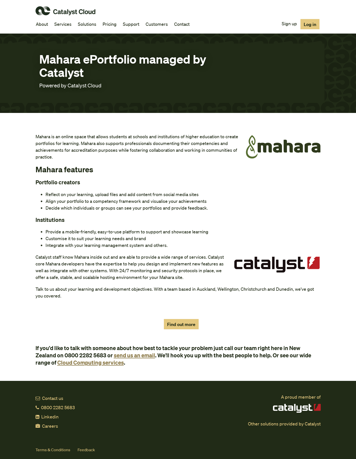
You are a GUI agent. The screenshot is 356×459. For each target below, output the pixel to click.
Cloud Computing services (90, 362)
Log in (310, 24)
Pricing (110, 24)
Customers (157, 24)
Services (63, 24)
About (42, 24)
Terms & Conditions (53, 449)
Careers (47, 426)
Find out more (181, 324)
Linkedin (47, 416)
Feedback (86, 449)
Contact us (49, 398)
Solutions (87, 24)
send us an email (134, 355)
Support (131, 24)
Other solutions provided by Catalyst (284, 423)
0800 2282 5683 (55, 407)
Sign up (289, 23)
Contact (182, 24)
